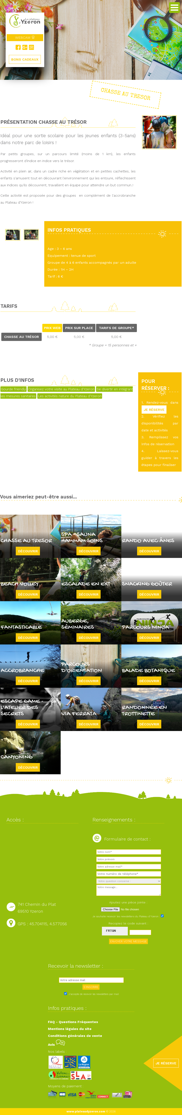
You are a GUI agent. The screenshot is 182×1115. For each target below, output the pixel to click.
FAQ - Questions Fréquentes (73, 1022)
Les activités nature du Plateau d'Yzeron (69, 396)
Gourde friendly (13, 389)
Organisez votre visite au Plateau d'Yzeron (61, 389)
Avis (56, 1045)
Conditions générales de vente (75, 1036)
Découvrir (28, 551)
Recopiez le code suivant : (128, 923)
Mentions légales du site (70, 1029)
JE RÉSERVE (154, 409)
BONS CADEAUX (24, 59)
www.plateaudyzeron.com (85, 1111)
